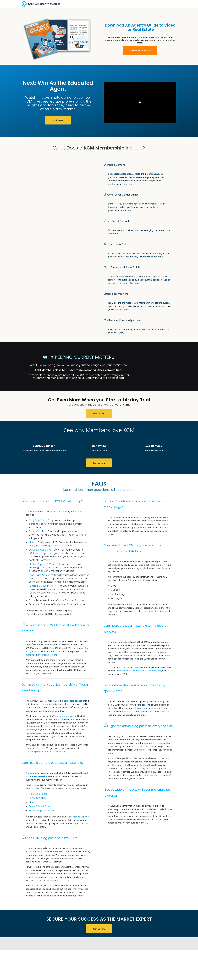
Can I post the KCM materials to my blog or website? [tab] (136, 628)
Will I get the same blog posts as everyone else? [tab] (139, 725)
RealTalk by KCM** (39, 585)
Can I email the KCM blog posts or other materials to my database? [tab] (133, 547)
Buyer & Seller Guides (41, 549)
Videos (32, 542)
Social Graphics (38, 531)
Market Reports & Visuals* (43, 564)
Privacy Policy (113, 960)
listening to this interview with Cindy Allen (140, 670)
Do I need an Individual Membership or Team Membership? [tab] (55, 687)
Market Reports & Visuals (43, 810)
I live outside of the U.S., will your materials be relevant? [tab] (137, 792)
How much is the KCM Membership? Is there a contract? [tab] (55, 627)
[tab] (140, 165)
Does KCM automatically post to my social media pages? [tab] (135, 503)
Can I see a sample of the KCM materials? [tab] (52, 762)
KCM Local (142, 708)
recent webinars (81, 816)
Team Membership (63, 716)
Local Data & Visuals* (41, 575)
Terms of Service (130, 960)
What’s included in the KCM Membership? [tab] (52, 500)
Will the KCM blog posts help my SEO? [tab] (49, 837)
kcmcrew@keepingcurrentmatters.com (46, 751)
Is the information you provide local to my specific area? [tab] (134, 687)
